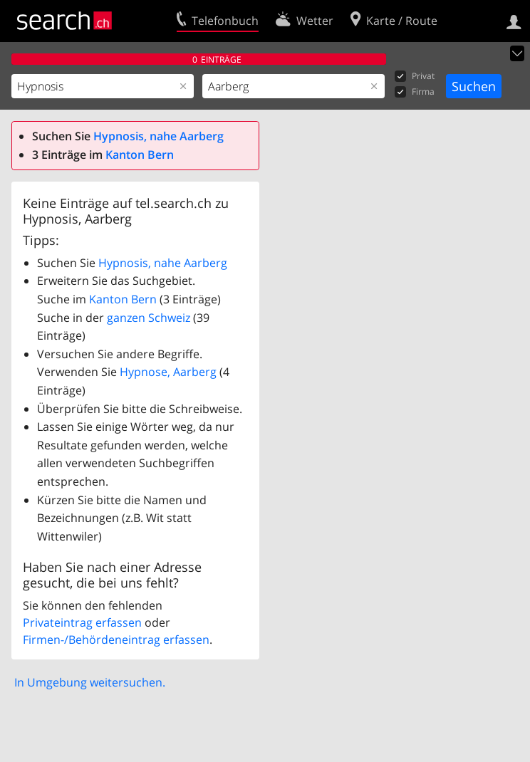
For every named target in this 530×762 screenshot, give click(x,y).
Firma (415, 92)
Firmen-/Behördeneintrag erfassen (116, 639)
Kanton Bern (139, 154)
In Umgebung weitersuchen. (89, 682)
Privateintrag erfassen (82, 622)
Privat (415, 76)
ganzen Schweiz (148, 317)
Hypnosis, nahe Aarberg (158, 136)
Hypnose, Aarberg (168, 372)
